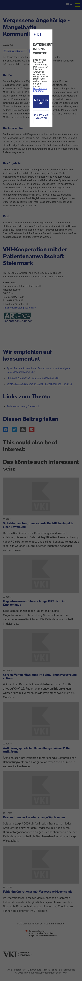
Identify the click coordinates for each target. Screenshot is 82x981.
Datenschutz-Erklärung (40, 89)
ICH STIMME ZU (41, 101)
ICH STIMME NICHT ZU (41, 117)
